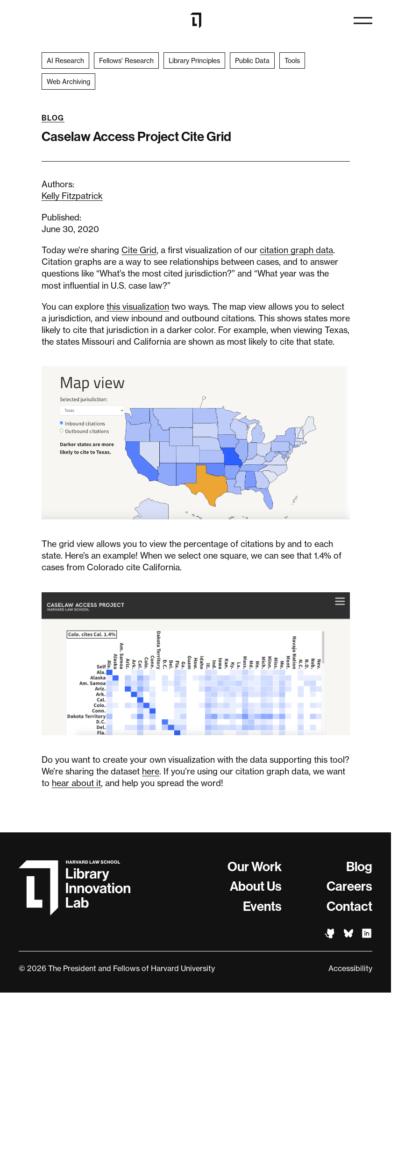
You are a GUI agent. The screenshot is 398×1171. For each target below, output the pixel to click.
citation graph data (296, 250)
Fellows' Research (126, 60)
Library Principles (194, 60)
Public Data (252, 60)
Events (262, 906)
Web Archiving (68, 81)
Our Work (254, 866)
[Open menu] (363, 20)
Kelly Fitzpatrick (72, 196)
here (150, 771)
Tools (292, 60)
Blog (53, 118)
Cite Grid (138, 250)
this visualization (138, 306)
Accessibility (350, 968)
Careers (349, 886)
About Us (256, 886)
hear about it (76, 783)
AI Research (65, 60)
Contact (349, 906)
